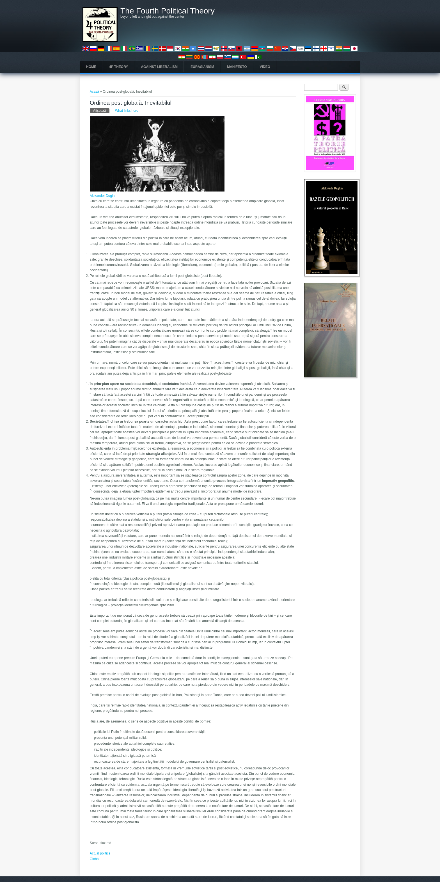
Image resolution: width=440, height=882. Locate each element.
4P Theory (118, 67)
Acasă (94, 92)
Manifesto (237, 67)
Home (91, 67)
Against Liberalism (159, 67)
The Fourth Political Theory (167, 11)
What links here (126, 111)
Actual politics (100, 853)
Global (95, 859)
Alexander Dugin (102, 196)
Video (265, 67)
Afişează (101, 110)
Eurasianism (202, 67)
